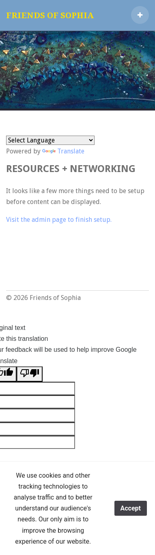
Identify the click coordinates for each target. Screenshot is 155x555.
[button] (140, 15)
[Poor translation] (30, 374)
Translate (63, 151)
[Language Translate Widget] (50, 140)
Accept (131, 508)
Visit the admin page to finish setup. (59, 219)
